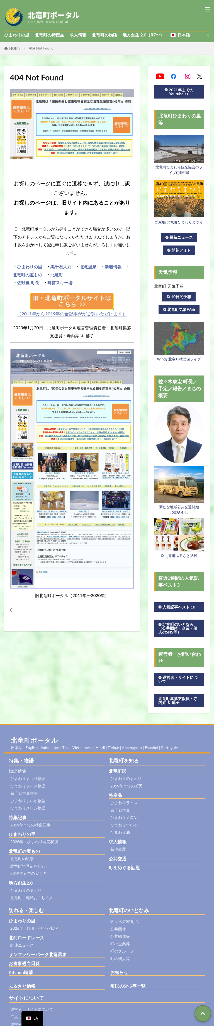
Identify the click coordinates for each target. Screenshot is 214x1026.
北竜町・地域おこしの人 (31, 897)
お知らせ (119, 972)
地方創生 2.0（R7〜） (143, 34)
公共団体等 (120, 936)
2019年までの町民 (126, 786)
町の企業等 (120, 943)
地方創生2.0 (21, 882)
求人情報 (78, 34)
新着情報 (113, 266)
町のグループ (122, 951)
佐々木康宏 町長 (124, 921)
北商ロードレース (26, 937)
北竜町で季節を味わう (29, 866)
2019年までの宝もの (28, 873)
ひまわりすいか (124, 825)
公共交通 (118, 858)
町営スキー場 (59, 282)
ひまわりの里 (16, 34)
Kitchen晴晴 (21, 972)
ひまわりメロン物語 (27, 808)
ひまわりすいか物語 (27, 800)
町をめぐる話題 (124, 867)
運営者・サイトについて (31, 1009)
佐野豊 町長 (28, 282)
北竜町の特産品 (49, 34)
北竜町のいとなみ (129, 910)
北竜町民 (118, 771)
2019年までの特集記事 (30, 825)
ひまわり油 (120, 832)
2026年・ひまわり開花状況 (34, 841)
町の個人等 (120, 958)
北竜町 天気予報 (169, 286)
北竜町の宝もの (27, 274)
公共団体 (118, 929)
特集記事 (17, 817)
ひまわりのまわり (26, 890)
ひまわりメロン (124, 817)
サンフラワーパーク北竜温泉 (38, 954)
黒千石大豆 (60, 266)
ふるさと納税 (22, 986)
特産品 (115, 795)
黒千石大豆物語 (24, 793)
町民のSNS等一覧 (127, 985)
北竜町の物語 (104, 34)
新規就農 (118, 849)
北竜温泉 (88, 266)
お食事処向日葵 (24, 963)
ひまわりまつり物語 (27, 778)
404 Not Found (41, 48)
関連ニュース (22, 945)
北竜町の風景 (22, 858)
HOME (15, 48)
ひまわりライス (124, 802)
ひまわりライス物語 (27, 786)
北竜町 (56, 274)
